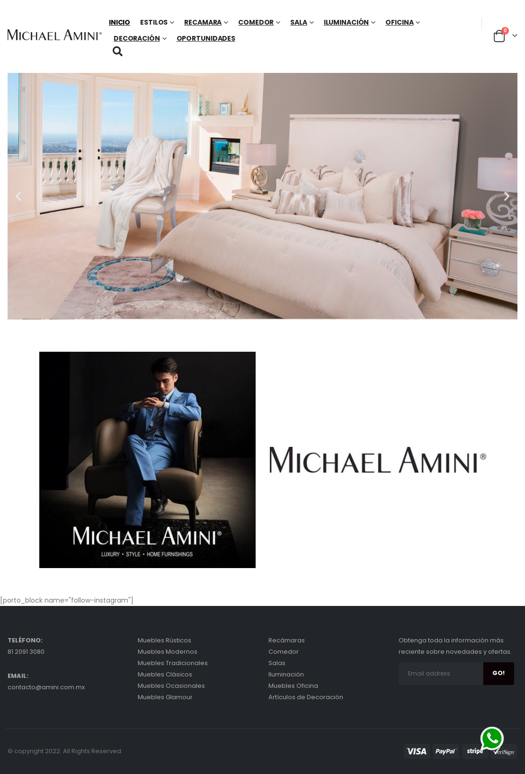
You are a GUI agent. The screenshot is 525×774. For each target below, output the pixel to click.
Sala (298, 22)
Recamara (203, 22)
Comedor (256, 22)
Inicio (119, 22)
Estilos (154, 22)
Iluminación (346, 22)
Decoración (137, 38)
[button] (18, 196)
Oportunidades (206, 38)
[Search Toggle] (118, 51)
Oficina (399, 22)
